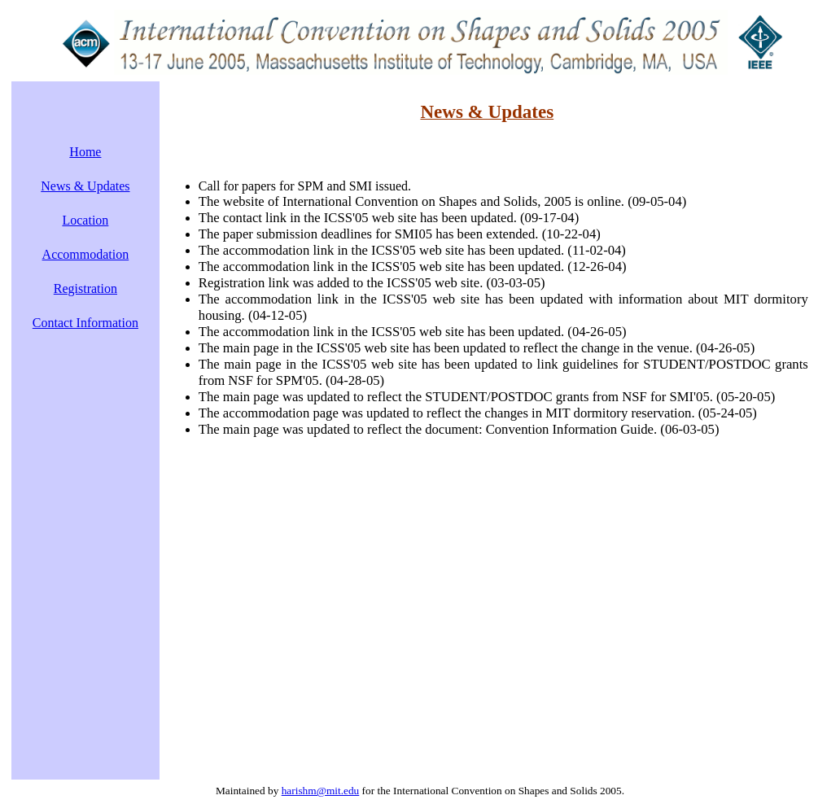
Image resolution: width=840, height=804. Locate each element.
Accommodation (85, 254)
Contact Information (85, 323)
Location (85, 220)
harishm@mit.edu (321, 790)
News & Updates (85, 186)
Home (85, 152)
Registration (85, 288)
